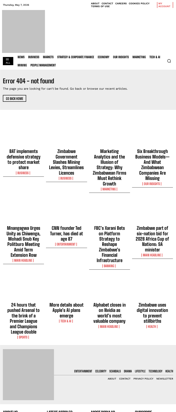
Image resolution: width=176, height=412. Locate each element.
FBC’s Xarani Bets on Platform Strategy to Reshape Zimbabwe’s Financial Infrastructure (109, 209)
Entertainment (66, 211)
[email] (154, 356)
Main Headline (23, 218)
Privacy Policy (147, 375)
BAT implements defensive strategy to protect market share (23, 153)
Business (23, 161)
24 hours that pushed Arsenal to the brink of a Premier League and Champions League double (23, 262)
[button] (169, 61)
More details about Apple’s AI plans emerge (66, 258)
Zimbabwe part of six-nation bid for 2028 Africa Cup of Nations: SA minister (152, 207)
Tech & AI (66, 264)
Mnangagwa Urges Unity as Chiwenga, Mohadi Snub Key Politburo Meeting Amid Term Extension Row (23, 209)
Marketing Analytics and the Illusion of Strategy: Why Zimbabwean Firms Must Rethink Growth (110, 155)
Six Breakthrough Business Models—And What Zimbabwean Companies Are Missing (152, 155)
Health (152, 268)
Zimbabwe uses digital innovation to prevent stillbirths (152, 260)
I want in (154, 365)
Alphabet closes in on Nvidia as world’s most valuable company (109, 260)
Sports (23, 272)
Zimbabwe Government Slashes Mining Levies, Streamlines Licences (66, 153)
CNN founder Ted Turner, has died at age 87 (66, 205)
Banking (109, 218)
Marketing (109, 165)
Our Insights (152, 165)
